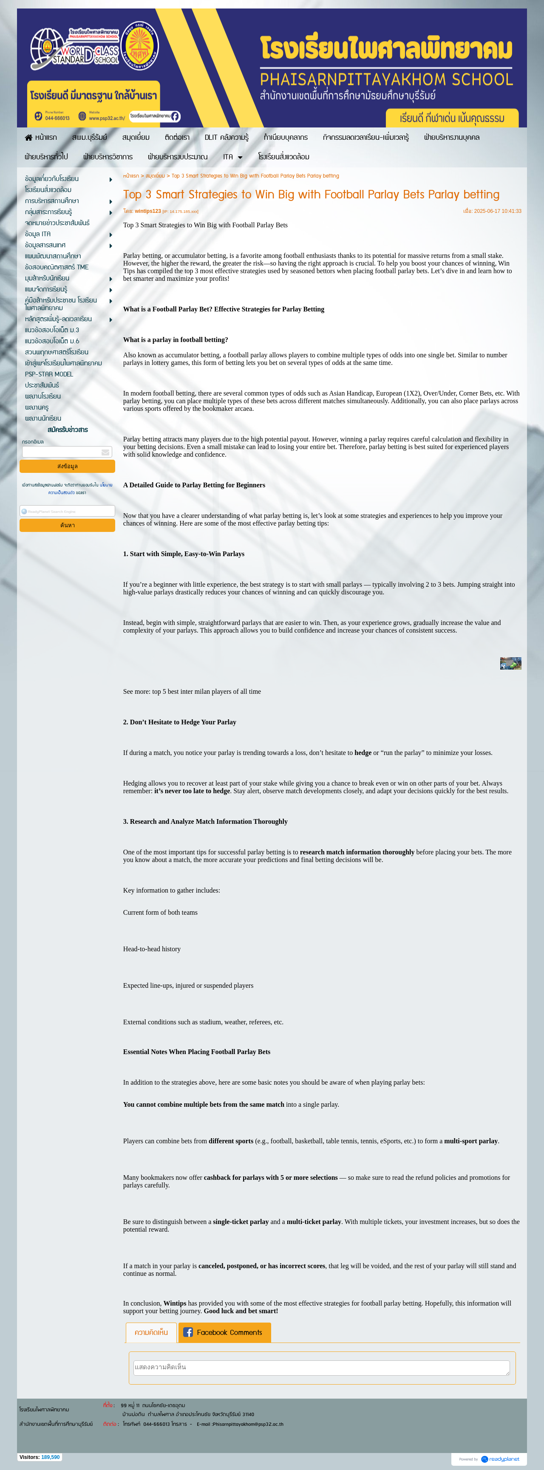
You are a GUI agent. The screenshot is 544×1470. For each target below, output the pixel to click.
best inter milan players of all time (214, 691)
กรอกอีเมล (33, 442)
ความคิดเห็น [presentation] (151, 1332)
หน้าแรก (131, 176)
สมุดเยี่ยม (155, 176)
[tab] (151, 1333)
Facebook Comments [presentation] (222, 1332)
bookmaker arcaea (227, 408)
